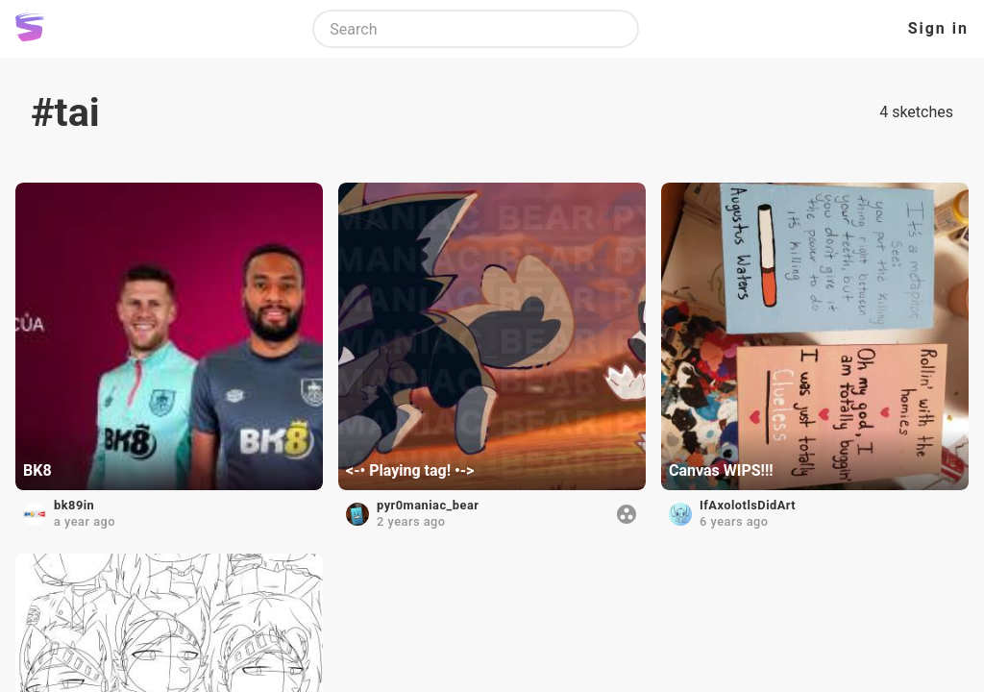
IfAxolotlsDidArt (748, 505)
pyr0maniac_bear (428, 505)
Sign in (938, 28)
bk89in (74, 505)
